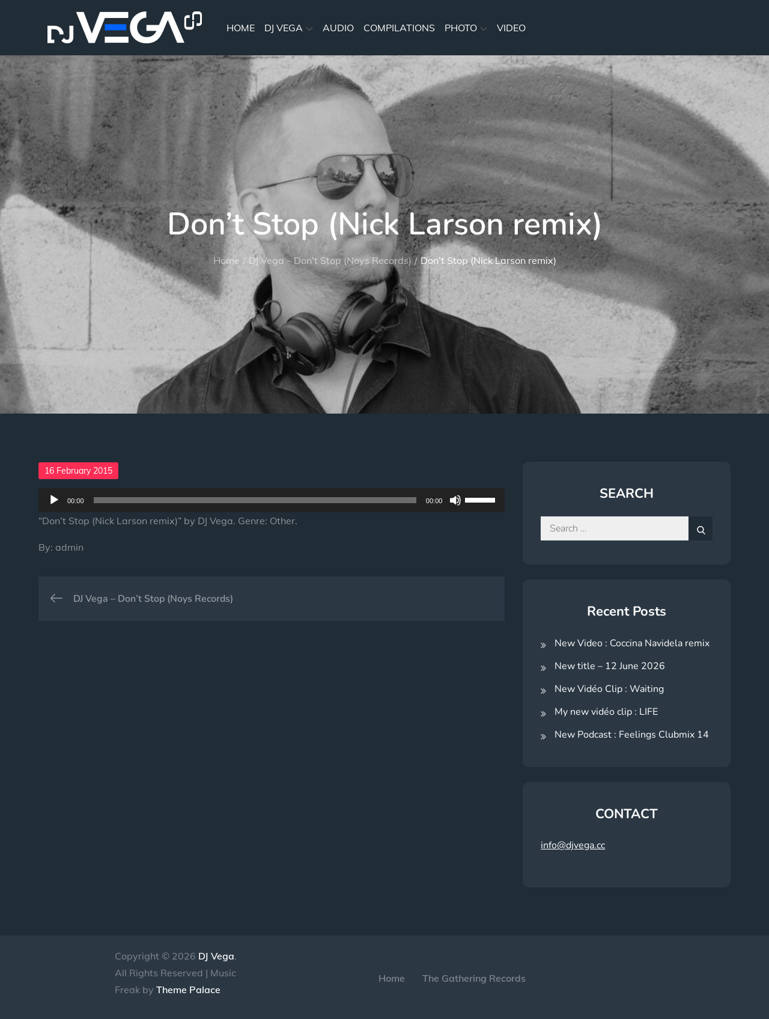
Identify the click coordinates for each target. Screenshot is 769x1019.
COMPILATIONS (399, 28)
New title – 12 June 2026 (610, 666)
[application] (271, 500)
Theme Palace (188, 990)
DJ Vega (216, 956)
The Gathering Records (474, 978)
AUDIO (338, 28)
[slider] (255, 500)
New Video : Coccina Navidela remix (632, 643)
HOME (240, 28)
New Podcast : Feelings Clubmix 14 (632, 734)
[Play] (54, 500)
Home (391, 978)
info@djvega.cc (573, 845)
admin (69, 547)
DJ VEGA (288, 28)
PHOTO (466, 28)
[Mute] (455, 500)
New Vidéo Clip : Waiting (609, 689)
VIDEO (511, 28)
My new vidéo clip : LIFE (606, 711)
